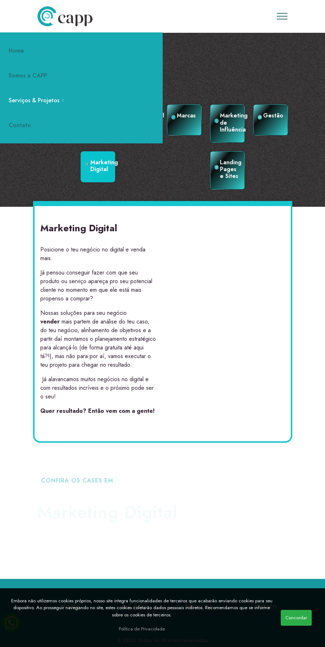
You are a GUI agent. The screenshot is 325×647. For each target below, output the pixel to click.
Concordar (296, 617)
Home (16, 50)
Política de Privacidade (142, 628)
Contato (20, 125)
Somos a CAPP (28, 75)
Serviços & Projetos (36, 100)
